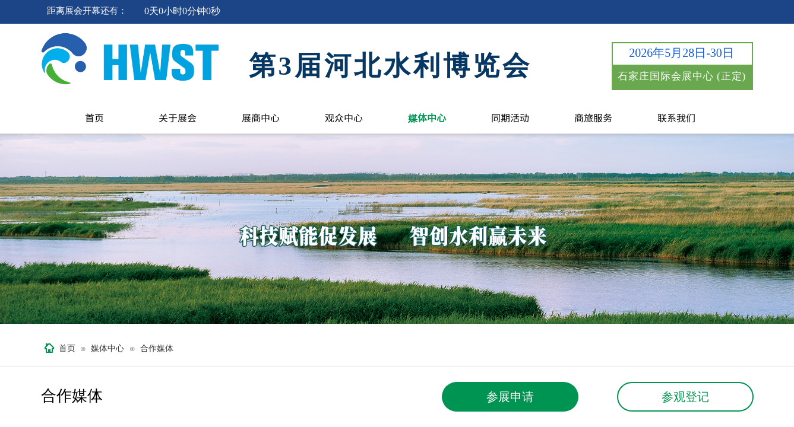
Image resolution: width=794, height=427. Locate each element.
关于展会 (178, 117)
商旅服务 (593, 117)
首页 (94, 117)
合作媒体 (156, 348)
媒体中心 (427, 117)
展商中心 (261, 117)
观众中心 (344, 117)
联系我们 (676, 117)
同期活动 (510, 117)
